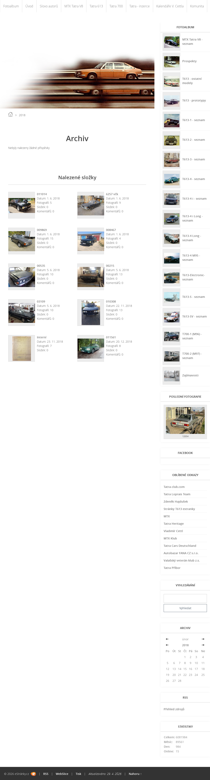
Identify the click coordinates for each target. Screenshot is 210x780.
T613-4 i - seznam (194, 198)
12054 (185, 436)
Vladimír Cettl (173, 531)
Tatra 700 (116, 6)
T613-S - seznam (193, 297)
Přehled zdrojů (174, 709)
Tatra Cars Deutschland (180, 546)
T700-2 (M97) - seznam (192, 356)
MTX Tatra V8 (73, 6)
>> (203, 639)
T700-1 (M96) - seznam (192, 336)
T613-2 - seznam (193, 140)
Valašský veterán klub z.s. (182, 560)
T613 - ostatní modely (192, 81)
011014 (42, 194)
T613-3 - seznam (193, 159)
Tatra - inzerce (139, 6)
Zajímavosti (190, 375)
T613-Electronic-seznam (193, 277)
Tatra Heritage (174, 524)
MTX (167, 516)
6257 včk (112, 194)
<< (167, 639)
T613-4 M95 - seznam (191, 257)
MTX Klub (170, 538)
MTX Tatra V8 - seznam (192, 41)
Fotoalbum (11, 6)
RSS (45, 774)
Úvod (29, 6)
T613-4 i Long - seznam (192, 218)
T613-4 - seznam (193, 179)
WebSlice (62, 774)
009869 (42, 230)
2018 (185, 645)
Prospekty (189, 61)
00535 (41, 266)
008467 (111, 230)
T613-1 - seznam (193, 120)
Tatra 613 (96, 6)
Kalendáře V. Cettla (170, 6)
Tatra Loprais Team (177, 494)
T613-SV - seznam (194, 316)
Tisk (78, 774)
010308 (111, 301)
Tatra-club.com (174, 487)
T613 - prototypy (194, 100)
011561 (111, 337)
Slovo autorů (49, 6)
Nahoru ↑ (135, 774)
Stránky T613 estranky (179, 509)
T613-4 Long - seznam (191, 238)
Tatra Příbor (172, 568)
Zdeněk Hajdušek (176, 501)
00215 (110, 266)
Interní (41, 337)
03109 (41, 301)
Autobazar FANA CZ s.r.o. (181, 553)
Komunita (197, 6)
